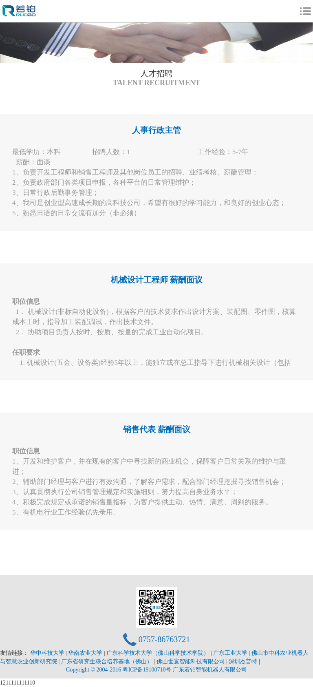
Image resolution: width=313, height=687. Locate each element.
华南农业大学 (86, 653)
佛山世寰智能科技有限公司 (191, 661)
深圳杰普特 (244, 661)
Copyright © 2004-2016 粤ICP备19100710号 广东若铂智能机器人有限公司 (156, 670)
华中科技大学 (48, 653)
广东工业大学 (231, 653)
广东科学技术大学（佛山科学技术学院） (158, 653)
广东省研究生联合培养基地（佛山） (107, 661)
